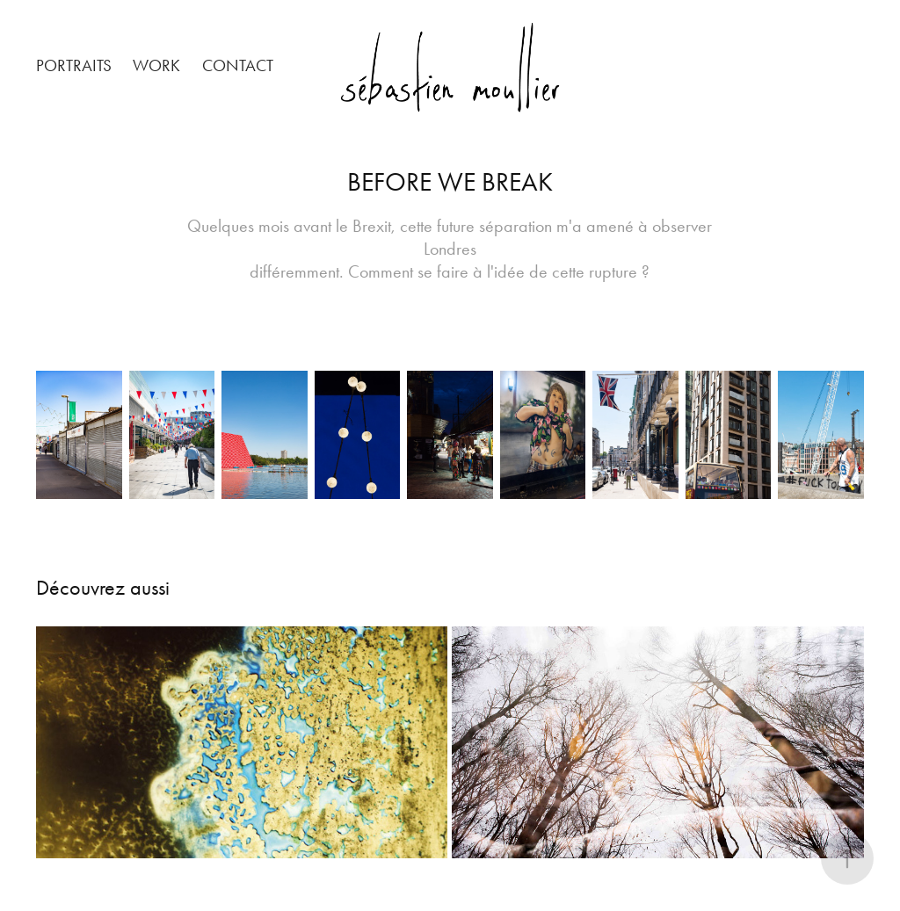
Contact (237, 65)
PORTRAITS (74, 65)
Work (156, 65)
